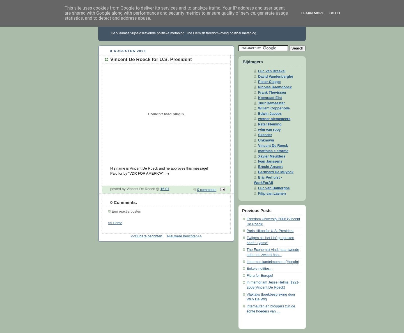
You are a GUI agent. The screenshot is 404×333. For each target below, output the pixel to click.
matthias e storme (273, 151)
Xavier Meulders (271, 156)
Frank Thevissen (272, 92)
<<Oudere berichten (147, 236)
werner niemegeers (274, 119)
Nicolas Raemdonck (275, 87)
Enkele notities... (260, 269)
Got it (335, 13)
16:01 (164, 189)
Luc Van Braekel (271, 71)
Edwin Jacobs (270, 114)
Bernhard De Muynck (275, 172)
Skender (265, 135)
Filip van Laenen (272, 193)
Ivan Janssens (270, 161)
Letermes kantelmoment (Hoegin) (273, 262)
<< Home (115, 223)
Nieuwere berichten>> (184, 236)
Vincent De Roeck (273, 146)
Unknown (266, 140)
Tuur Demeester (271, 103)
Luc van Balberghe (274, 188)
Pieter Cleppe (269, 82)
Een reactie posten (126, 211)
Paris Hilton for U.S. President (270, 231)
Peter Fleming (269, 124)
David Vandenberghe (275, 76)
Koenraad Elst (270, 98)
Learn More (312, 13)
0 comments (207, 190)
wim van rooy (269, 130)
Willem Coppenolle (274, 108)
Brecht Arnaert (270, 167)
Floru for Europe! (260, 276)
